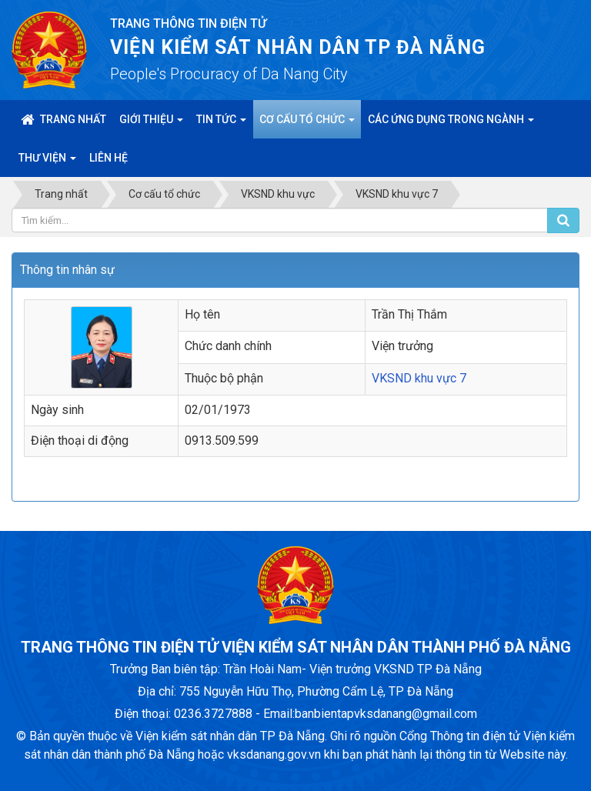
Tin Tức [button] (221, 124)
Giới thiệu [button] (151, 124)
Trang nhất (63, 119)
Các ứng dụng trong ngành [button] (451, 124)
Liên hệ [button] (108, 158)
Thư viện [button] (47, 162)
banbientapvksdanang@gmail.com (386, 713)
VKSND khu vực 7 (419, 378)
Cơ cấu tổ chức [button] (307, 124)
